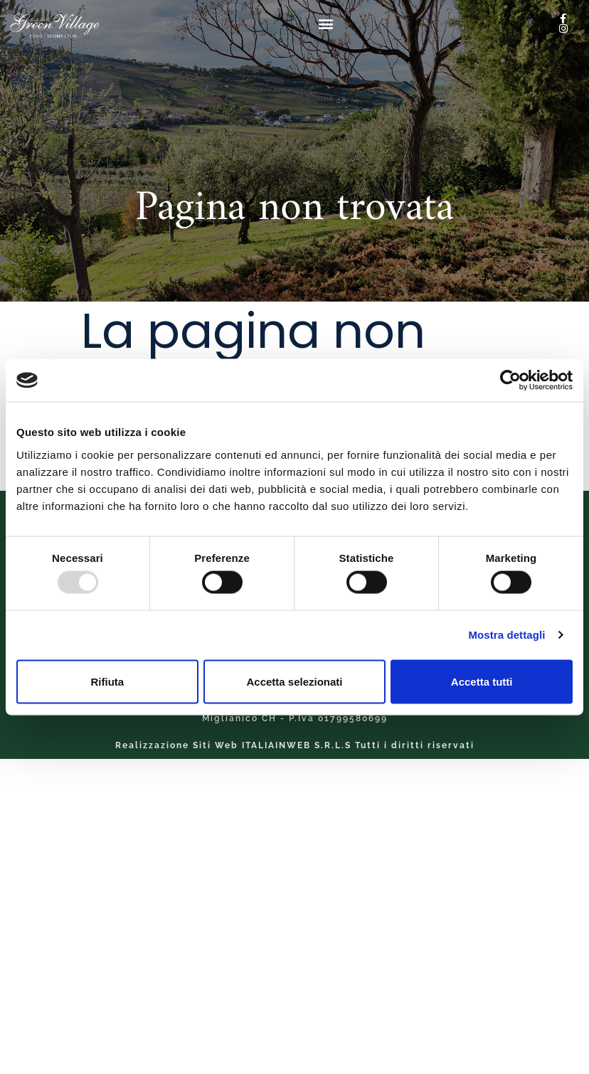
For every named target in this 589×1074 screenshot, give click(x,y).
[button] (326, 24)
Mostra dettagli (506, 635)
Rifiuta (107, 681)
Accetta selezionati (294, 681)
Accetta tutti (482, 681)
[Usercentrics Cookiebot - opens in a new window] (510, 380)
